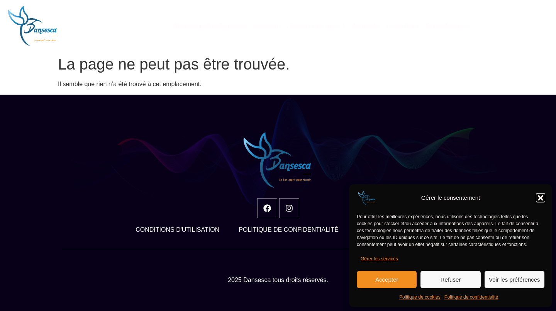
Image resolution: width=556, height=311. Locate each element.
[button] (540, 198)
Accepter (386, 279)
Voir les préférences (514, 279)
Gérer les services (379, 259)
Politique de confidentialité (471, 297)
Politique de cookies (420, 297)
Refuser (451, 279)
